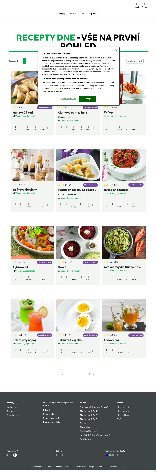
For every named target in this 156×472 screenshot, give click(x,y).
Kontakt (50, 467)
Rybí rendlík (21, 267)
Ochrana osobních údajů (84, 467)
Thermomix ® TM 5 (88, 419)
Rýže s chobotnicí (116, 190)
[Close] (116, 50)
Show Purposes (68, 98)
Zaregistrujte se (50, 414)
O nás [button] (82, 13)
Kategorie (11, 411)
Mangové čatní (23, 112)
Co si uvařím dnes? (88, 431)
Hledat (120, 402)
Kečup (108, 112)
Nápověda (114, 467)
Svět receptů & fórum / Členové (94, 407)
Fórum (83, 402)
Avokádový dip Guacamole (122, 267)
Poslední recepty (14, 415)
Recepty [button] (62, 13)
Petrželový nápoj (24, 340)
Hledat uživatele (124, 415)
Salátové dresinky (25, 189)
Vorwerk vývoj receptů (25, 116)
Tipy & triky (85, 427)
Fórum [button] (73, 13)
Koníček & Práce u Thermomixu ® (95, 435)
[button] (136, 5)
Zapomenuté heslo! (51, 418)
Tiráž (122, 467)
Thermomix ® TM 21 (89, 411)
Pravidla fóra (85, 439)
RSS (119, 419)
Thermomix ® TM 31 (89, 415)
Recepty (10, 402)
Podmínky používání (64, 467)
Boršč (62, 267)
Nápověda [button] (93, 13)
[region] (79, 76)
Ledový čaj (111, 340)
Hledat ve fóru (123, 411)
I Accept (87, 99)
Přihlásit (46, 410)
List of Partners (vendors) (53, 91)
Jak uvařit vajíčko (70, 340)
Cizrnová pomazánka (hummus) (72, 115)
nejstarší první (135, 61)
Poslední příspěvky (51, 422)
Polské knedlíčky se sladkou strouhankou (77, 192)
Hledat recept (12, 407)
